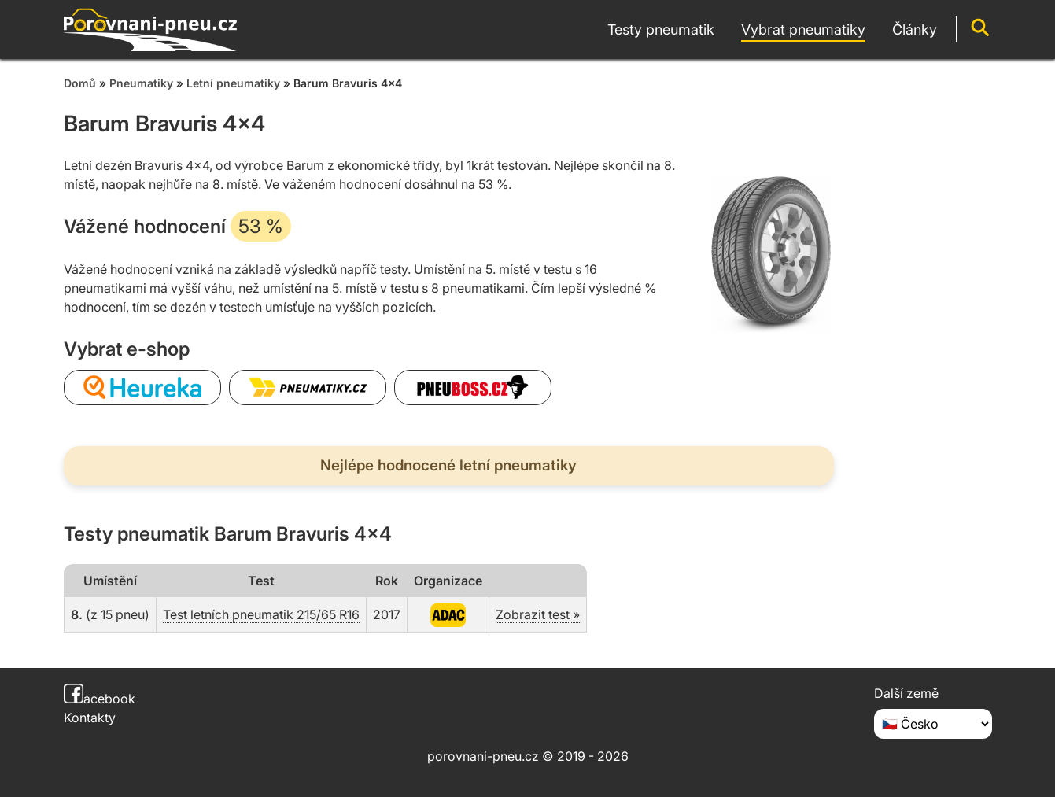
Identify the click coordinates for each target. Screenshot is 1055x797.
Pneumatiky (141, 83)
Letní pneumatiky (233, 83)
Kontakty (90, 717)
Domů (80, 83)
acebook (99, 699)
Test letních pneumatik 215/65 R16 (261, 614)
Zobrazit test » (538, 614)
